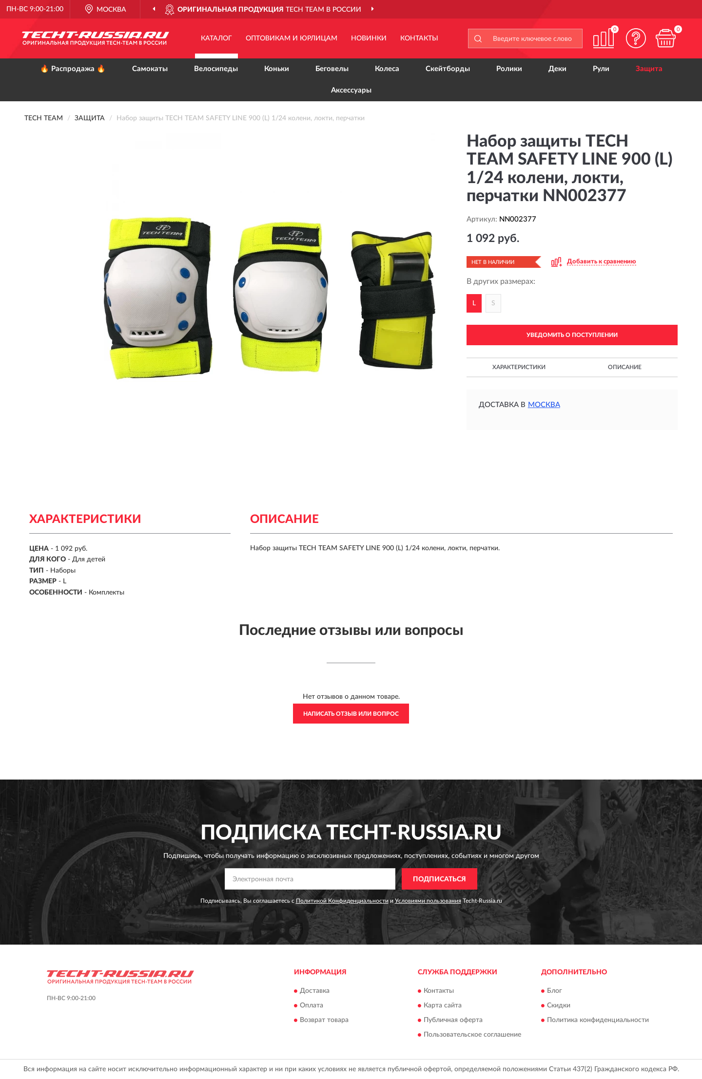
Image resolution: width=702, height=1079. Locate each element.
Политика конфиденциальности (598, 1020)
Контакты (419, 38)
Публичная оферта (453, 1020)
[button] (636, 38)
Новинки (369, 38)
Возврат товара (324, 1020)
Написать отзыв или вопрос (351, 714)
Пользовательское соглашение (472, 1034)
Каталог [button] (216, 38)
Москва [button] (544, 405)
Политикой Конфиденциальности (342, 901)
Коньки (276, 69)
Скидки (558, 1005)
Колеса (387, 69)
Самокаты (150, 69)
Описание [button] (625, 367)
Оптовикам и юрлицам (291, 38)
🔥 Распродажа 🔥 (73, 69)
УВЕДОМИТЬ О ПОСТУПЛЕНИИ (572, 335)
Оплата (311, 1005)
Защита (649, 69)
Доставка (315, 990)
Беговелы (332, 69)
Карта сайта (443, 1005)
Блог (554, 990)
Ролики (509, 69)
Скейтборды (448, 69)
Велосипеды (216, 69)
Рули (601, 69)
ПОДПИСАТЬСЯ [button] (439, 879)
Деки (557, 69)
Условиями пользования (428, 901)
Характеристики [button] (519, 367)
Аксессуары (351, 90)
